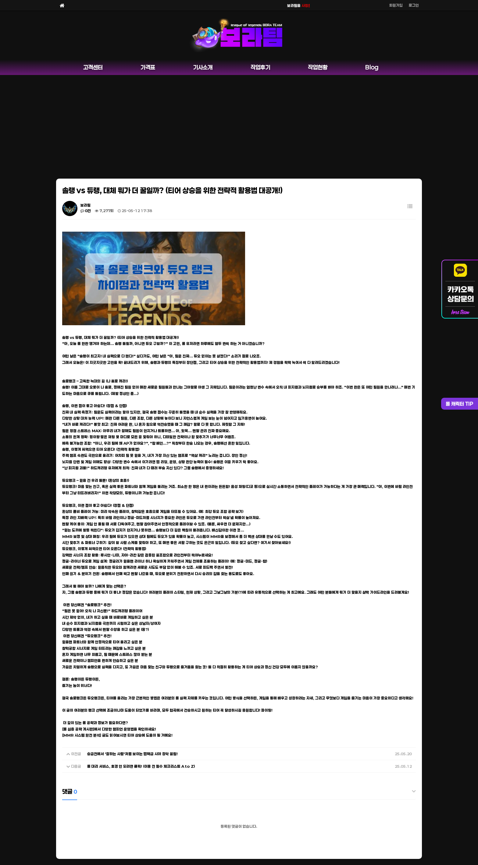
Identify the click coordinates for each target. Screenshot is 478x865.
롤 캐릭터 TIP (459, 404)
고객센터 (93, 67)
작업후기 (260, 67)
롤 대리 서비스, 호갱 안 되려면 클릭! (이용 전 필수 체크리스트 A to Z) (141, 766)
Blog (371, 67)
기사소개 (202, 67)
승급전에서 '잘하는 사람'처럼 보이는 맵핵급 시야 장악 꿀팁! (132, 754)
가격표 (148, 67)
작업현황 (317, 67)
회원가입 (396, 5)
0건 (85, 210)
